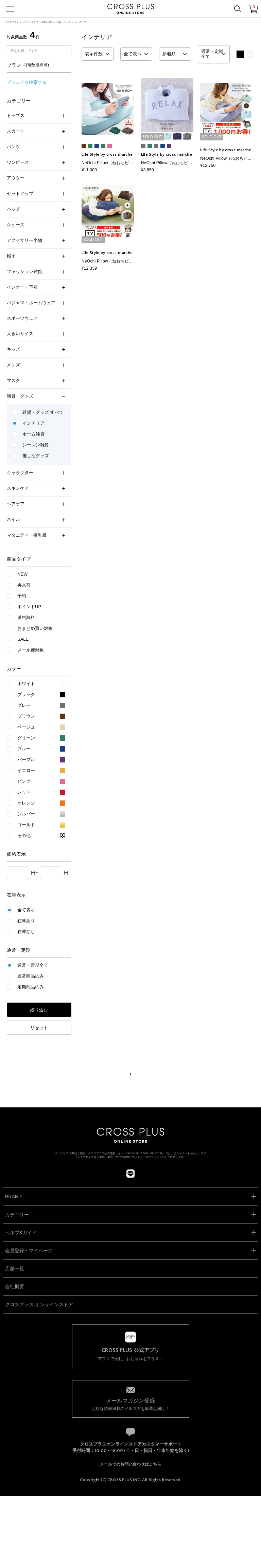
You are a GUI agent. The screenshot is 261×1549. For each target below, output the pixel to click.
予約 (21, 595)
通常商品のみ (30, 976)
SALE (23, 639)
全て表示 (26, 909)
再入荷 (24, 584)
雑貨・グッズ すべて (43, 412)
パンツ (36, 146)
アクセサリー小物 (36, 240)
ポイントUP (29, 606)
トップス (36, 115)
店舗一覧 (14, 1268)
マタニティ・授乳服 (36, 535)
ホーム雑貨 (33, 434)
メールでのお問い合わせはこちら (130, 1464)
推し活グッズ (35, 455)
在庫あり (26, 920)
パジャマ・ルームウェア (36, 302)
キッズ (36, 349)
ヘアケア (36, 503)
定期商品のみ (30, 986)
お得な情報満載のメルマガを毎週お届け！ (130, 1404)
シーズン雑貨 (35, 444)
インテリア (80, 22)
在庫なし (26, 931)
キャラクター (36, 472)
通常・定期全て (32, 965)
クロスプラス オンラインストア (21, 22)
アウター (36, 177)
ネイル (36, 519)
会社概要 (14, 1286)
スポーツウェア (36, 318)
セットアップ (36, 193)
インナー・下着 (36, 287)
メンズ (36, 364)
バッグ (36, 209)
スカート (36, 131)
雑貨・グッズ (63, 22)
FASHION (47, 22)
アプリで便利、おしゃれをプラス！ (130, 1354)
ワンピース (36, 162)
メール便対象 (30, 650)
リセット (39, 1027)
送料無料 (26, 617)
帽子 (36, 255)
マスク (36, 380)
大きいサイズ (36, 333)
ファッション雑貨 (36, 271)
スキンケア (36, 488)
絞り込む (39, 1009)
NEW (22, 574)
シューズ (36, 224)
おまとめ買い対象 (35, 628)
